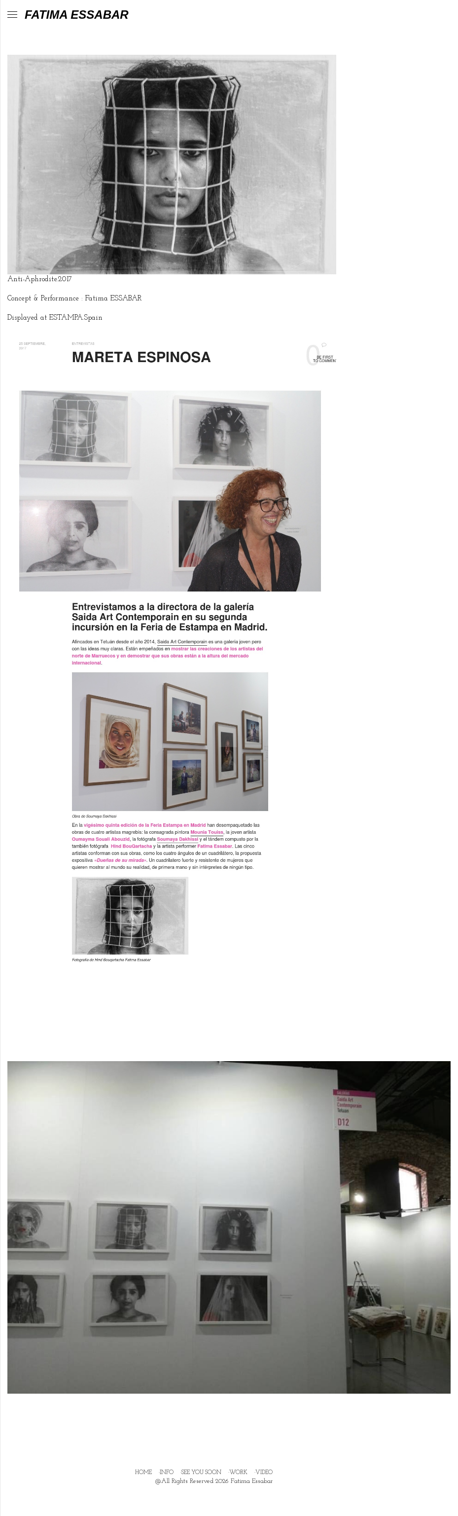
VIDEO (264, 1473)
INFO (167, 1473)
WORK (238, 1473)
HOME (143, 1473)
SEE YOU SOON (201, 1473)
